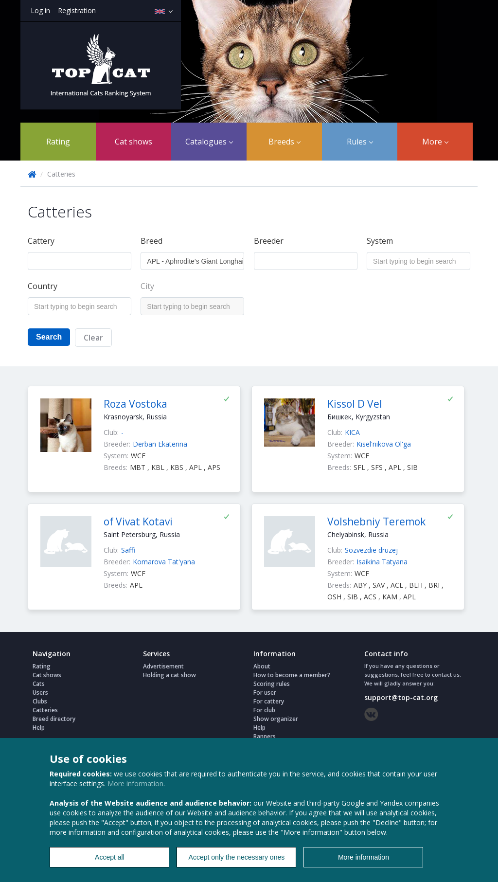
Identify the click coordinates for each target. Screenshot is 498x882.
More (435, 141)
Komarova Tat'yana (164, 561)
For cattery (268, 701)
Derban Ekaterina (160, 444)
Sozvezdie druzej (371, 550)
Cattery (41, 241)
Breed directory (54, 719)
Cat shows (133, 141)
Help (39, 727)
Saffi (128, 550)
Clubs (40, 701)
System (380, 241)
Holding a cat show (169, 675)
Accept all (109, 857)
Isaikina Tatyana (382, 561)
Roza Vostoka (135, 404)
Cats (39, 684)
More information (135, 783)
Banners (264, 736)
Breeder (269, 241)
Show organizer (275, 719)
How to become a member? (291, 675)
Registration (77, 10)
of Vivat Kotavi (138, 521)
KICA (352, 432)
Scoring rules (271, 684)
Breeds (284, 141)
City (147, 286)
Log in (40, 10)
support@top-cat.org (401, 697)
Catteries (45, 710)
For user (264, 692)
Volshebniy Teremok (376, 521)
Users (40, 692)
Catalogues (209, 141)
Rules (360, 141)
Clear (93, 337)
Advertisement (163, 666)
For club (264, 710)
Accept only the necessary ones (237, 857)
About (261, 666)
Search (49, 337)
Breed (151, 241)
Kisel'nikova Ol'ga (383, 444)
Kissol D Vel (354, 404)
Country (42, 286)
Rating (58, 141)
